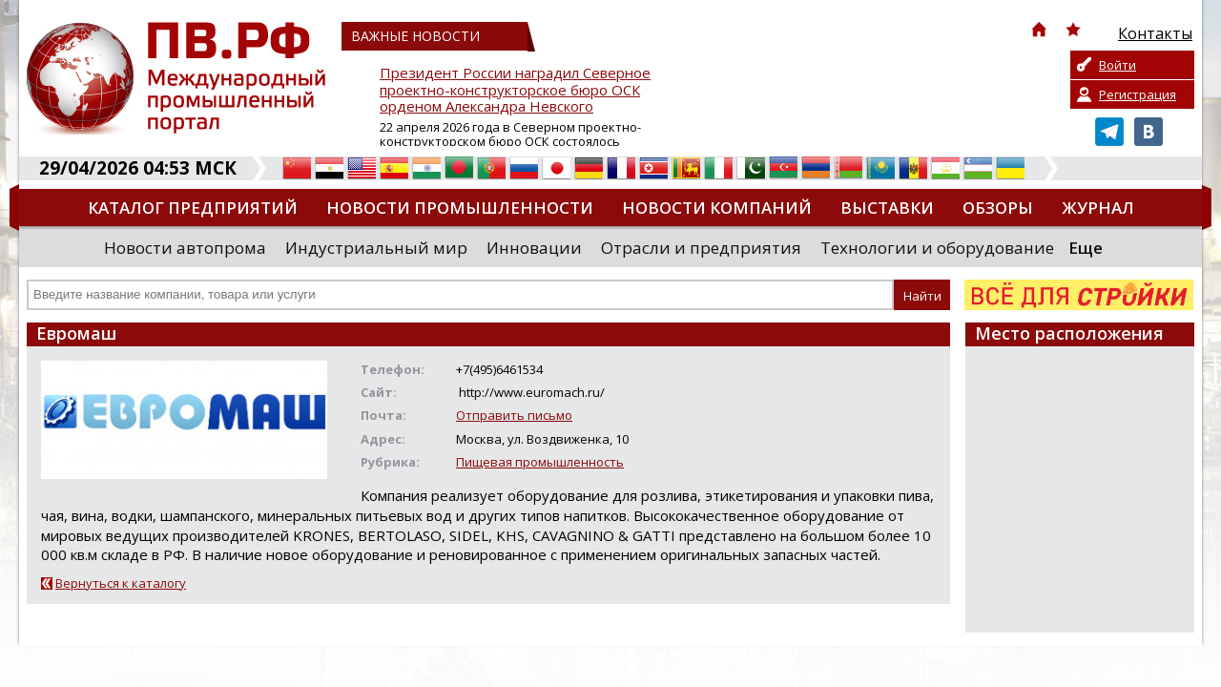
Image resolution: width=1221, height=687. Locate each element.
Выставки (887, 208)
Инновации (534, 248)
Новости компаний (717, 208)
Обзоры (997, 208)
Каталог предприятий (193, 208)
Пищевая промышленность (540, 461)
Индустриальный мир (376, 248)
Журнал (1098, 208)
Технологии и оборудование (937, 248)
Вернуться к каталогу (120, 583)
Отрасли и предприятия (701, 248)
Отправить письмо (514, 415)
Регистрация (1137, 94)
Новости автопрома (185, 248)
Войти (1117, 64)
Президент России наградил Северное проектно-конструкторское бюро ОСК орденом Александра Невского (515, 90)
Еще (1085, 248)
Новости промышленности (459, 208)
